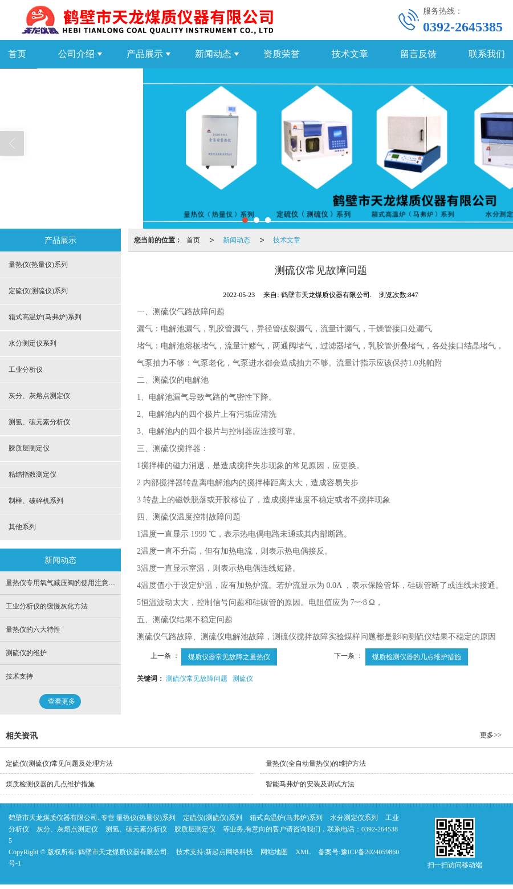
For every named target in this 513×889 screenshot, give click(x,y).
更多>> (491, 735)
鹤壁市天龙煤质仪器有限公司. (123, 852)
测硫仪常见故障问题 (196, 679)
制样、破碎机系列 (36, 501)
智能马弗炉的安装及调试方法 (310, 784)
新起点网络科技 (229, 852)
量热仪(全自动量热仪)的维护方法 (316, 764)
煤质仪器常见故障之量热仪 (229, 657)
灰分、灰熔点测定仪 (39, 396)
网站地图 (274, 852)
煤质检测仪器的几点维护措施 (416, 657)
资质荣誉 (281, 54)
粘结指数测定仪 (32, 474)
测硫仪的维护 (26, 653)
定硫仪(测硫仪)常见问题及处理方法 (59, 764)
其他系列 (22, 527)
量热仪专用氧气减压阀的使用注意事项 (64, 583)
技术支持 (19, 676)
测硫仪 (243, 679)
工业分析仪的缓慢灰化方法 (47, 606)
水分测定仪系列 (32, 343)
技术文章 (350, 54)
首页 (193, 240)
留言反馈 (418, 54)
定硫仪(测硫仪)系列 (38, 291)
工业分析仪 (26, 370)
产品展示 (145, 54)
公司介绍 (76, 54)
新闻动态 (213, 54)
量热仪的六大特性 (33, 630)
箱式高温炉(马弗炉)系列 (45, 317)
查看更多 (61, 701)
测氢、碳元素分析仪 (39, 422)
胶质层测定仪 (29, 448)
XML (303, 852)
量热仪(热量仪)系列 (38, 265)
